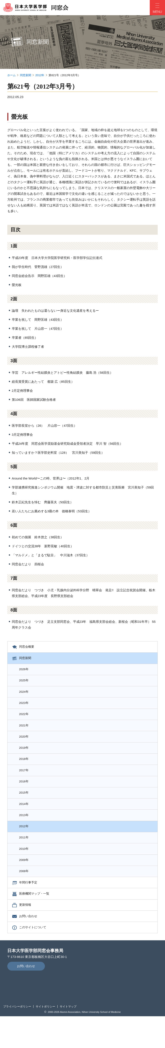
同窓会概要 (28, 647)
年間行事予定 (30, 909)
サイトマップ (68, 1038)
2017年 (25, 784)
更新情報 (26, 934)
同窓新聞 (25, 75)
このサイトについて (34, 958)
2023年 (25, 710)
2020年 (25, 747)
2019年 (25, 759)
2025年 (25, 685)
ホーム (11, 75)
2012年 (39, 75)
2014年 (25, 822)
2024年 (25, 697)
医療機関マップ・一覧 (36, 921)
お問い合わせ (30, 946)
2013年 (25, 834)
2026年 (25, 672)
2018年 (25, 772)
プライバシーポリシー (17, 1038)
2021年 (25, 734)
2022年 (25, 722)
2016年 (25, 797)
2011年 (25, 859)
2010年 (25, 871)
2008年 (25, 896)
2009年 (25, 884)
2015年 (25, 809)
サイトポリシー (45, 1038)
